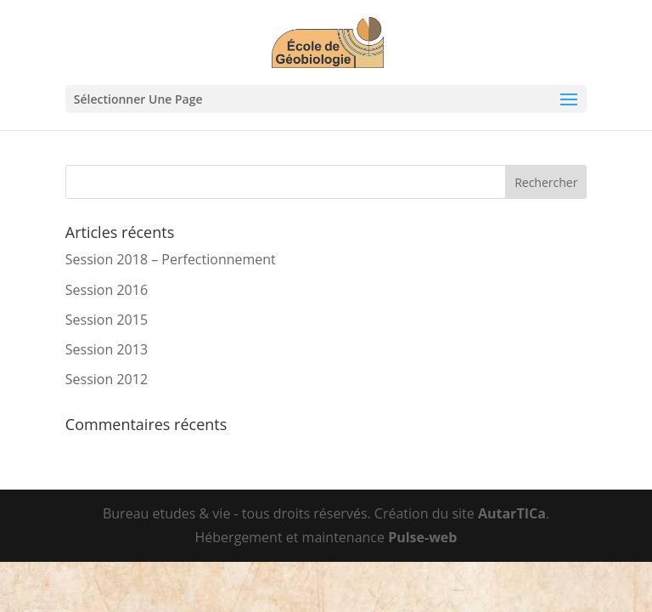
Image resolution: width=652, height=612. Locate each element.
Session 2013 (106, 349)
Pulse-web (422, 537)
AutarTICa (512, 513)
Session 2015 (106, 319)
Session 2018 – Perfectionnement (170, 259)
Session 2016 (106, 289)
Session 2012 (106, 379)
